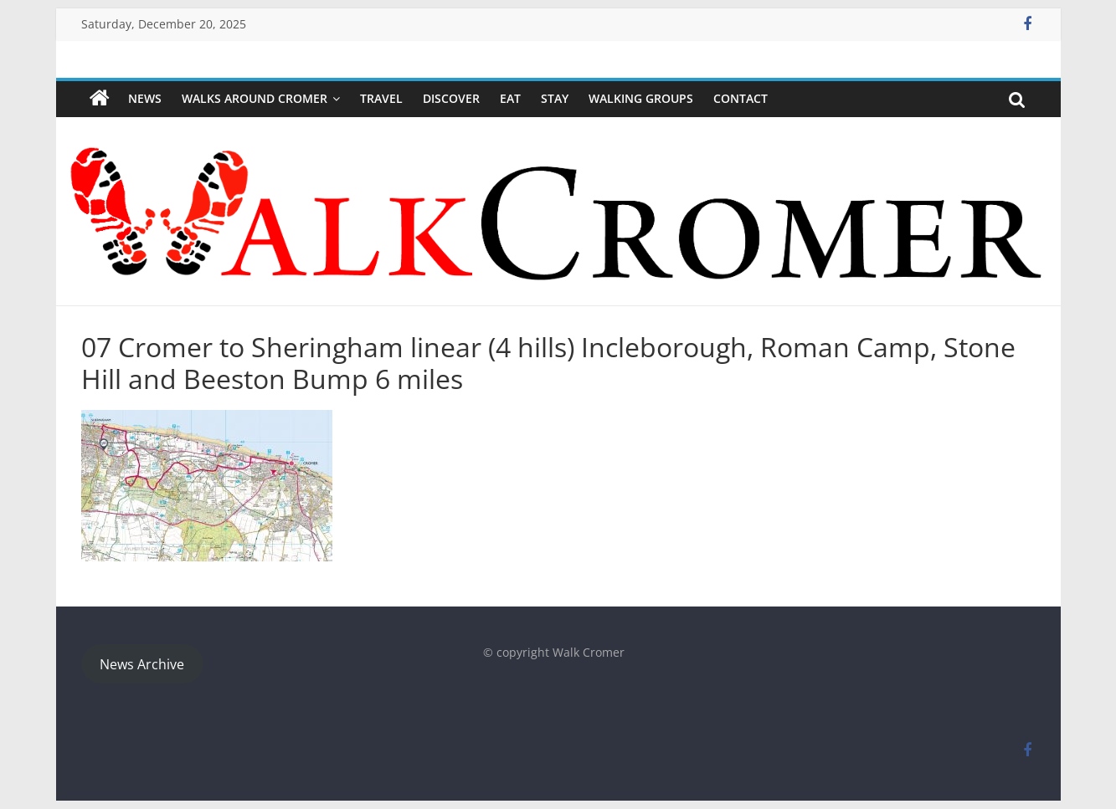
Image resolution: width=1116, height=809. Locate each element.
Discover (451, 98)
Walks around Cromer (254, 98)
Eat (510, 98)
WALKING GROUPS (641, 98)
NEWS (145, 98)
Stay (554, 98)
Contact (740, 98)
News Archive (142, 664)
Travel (381, 98)
